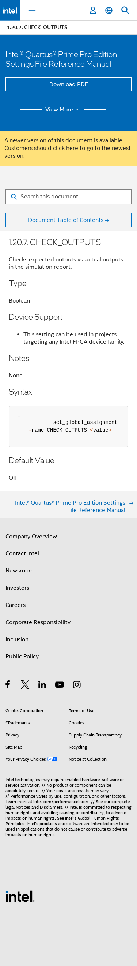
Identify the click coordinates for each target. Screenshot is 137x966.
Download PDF (68, 84)
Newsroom (19, 570)
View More (63, 109)
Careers (15, 605)
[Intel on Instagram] (77, 685)
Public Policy (22, 656)
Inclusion (16, 639)
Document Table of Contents (65, 220)
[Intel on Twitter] (25, 685)
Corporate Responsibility (38, 622)
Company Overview (31, 536)
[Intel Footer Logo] (20, 896)
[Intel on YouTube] (60, 685)
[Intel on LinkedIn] (42, 685)
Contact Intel (22, 553)
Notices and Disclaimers (39, 807)
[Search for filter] (68, 196)
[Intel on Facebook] (8, 685)
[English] (108, 10)
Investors (17, 588)
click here (65, 148)
